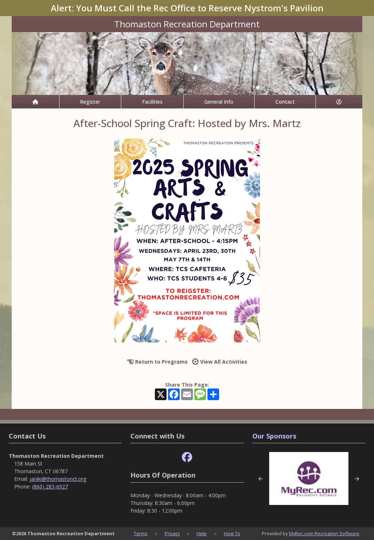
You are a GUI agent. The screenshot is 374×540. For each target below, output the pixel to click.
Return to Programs (157, 361)
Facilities (152, 101)
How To (232, 533)
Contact (285, 101)
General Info (218, 101)
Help (201, 533)
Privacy (172, 533)
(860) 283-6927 (50, 486)
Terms (141, 533)
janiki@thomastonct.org (58, 478)
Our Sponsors (274, 436)
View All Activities (219, 361)
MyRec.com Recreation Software (324, 533)
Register (90, 101)
